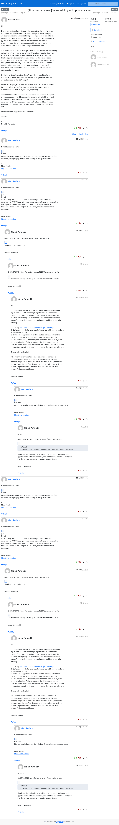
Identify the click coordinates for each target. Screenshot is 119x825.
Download (96, 30)
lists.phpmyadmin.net (11, 3)
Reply (4, 130)
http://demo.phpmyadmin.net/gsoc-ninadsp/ (37, 327)
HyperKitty (60, 822)
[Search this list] (101, 4)
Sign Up (81, 3)
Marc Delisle (14, 140)
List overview (95, 25)
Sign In (70, 3)
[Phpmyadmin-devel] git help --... (13, 12)
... (3, 151)
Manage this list (57, 3)
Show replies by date (80, 134)
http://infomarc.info (8, 168)
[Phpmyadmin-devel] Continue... (105, 12)
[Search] (116, 4)
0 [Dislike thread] (79, 128)
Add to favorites (98, 41)
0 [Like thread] (75, 128)
